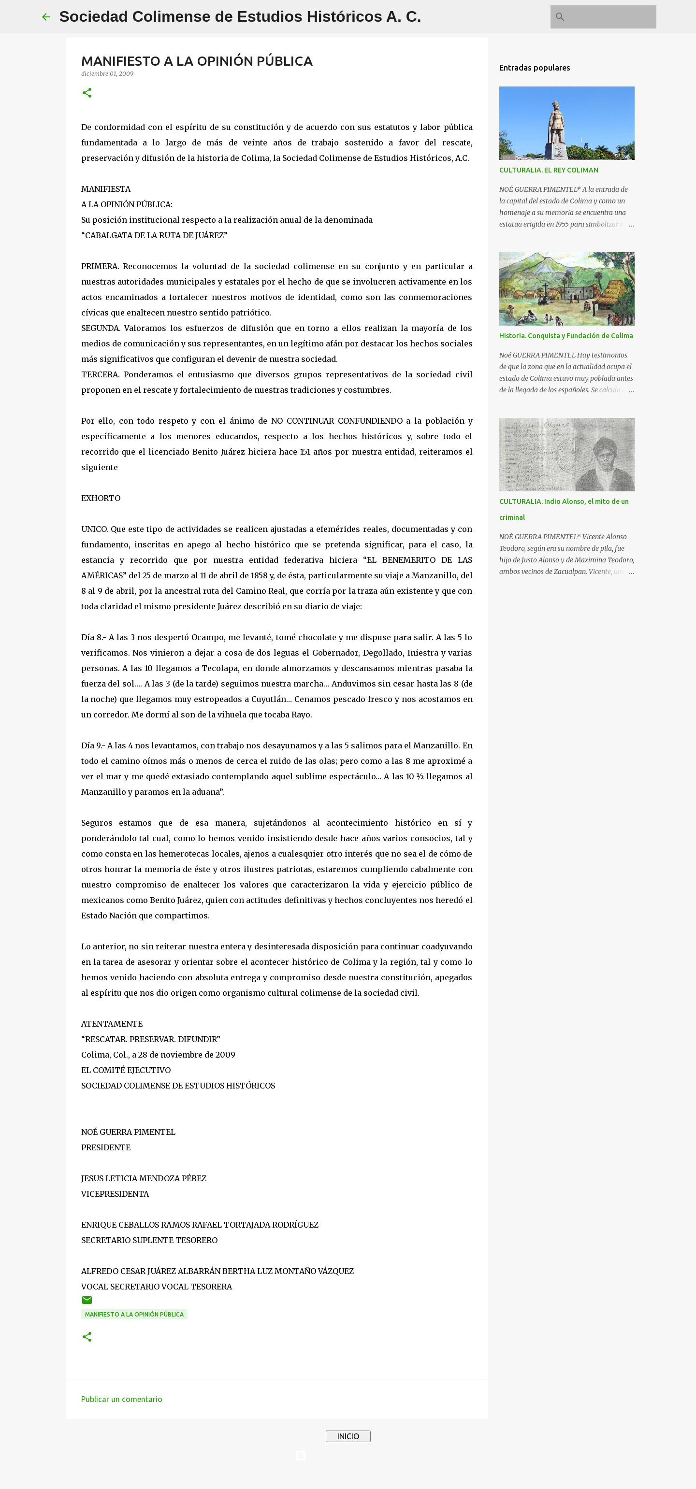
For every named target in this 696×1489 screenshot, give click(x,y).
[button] (87, 93)
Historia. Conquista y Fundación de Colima (566, 336)
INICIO (348, 1436)
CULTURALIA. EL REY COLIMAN (548, 170)
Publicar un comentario (121, 1399)
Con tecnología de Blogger (348, 1455)
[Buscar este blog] (605, 17)
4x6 (377, 1475)
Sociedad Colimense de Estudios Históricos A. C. (240, 16)
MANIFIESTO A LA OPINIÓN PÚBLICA (134, 1314)
